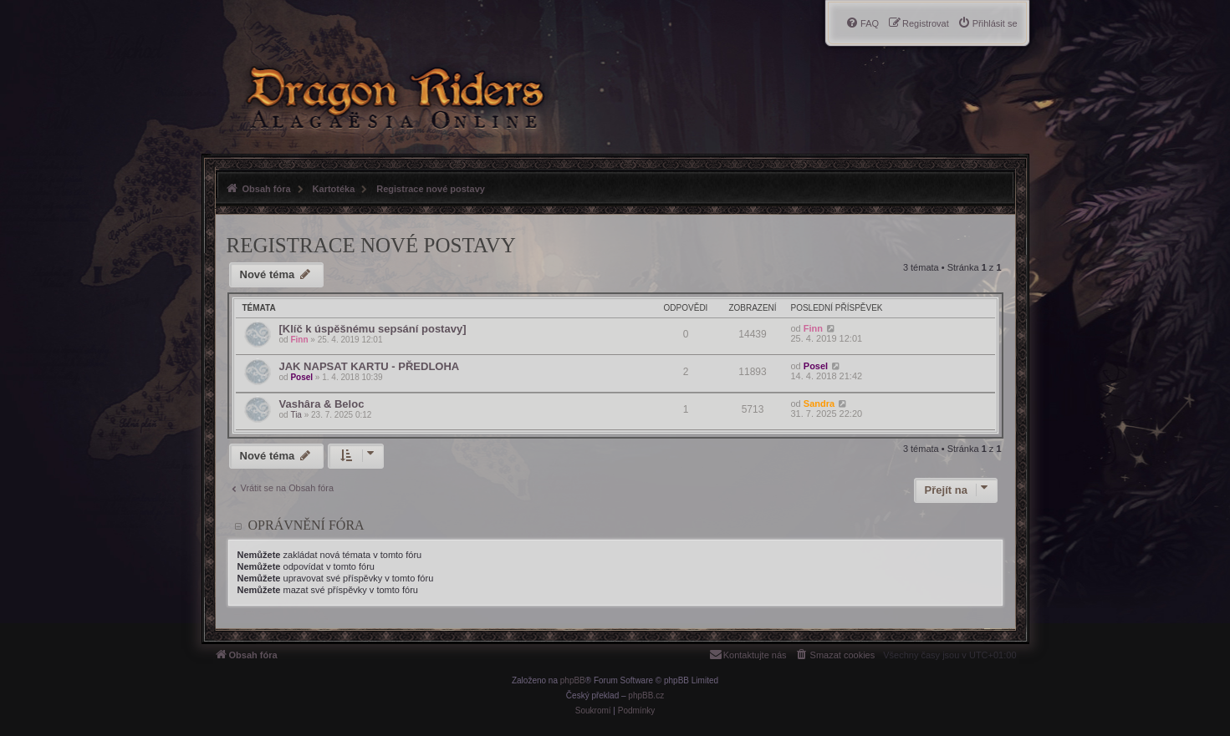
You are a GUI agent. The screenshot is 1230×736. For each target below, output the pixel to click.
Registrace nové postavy (371, 245)
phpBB (572, 680)
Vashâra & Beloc (322, 404)
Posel (301, 377)
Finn (299, 339)
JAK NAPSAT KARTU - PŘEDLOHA (369, 366)
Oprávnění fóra (306, 525)
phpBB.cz (646, 695)
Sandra (819, 403)
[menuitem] (987, 23)
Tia (296, 414)
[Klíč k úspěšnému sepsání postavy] (373, 328)
